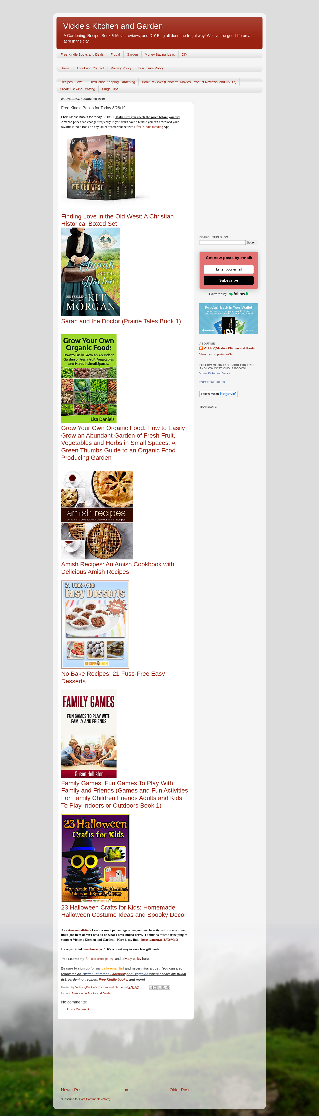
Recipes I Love (72, 82)
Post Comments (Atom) (94, 1099)
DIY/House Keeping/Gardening (112, 82)
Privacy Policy (121, 68)
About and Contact (90, 68)
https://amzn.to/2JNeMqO (159, 939)
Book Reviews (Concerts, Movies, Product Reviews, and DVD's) (189, 82)
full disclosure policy (100, 958)
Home (65, 68)
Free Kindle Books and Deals (82, 54)
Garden (132, 54)
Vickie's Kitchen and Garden (113, 26)
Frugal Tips (110, 89)
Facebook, (118, 974)
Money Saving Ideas (160, 54)
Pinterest (101, 974)
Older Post (179, 1089)
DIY (184, 54)
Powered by (228, 294)
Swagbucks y (91, 949)
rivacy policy (132, 958)
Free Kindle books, (113, 979)
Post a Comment (78, 1009)
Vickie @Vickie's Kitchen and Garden (230, 348)
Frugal (115, 54)
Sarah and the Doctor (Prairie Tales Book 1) (121, 321)
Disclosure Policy (150, 68)
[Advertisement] (125, 1053)
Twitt (86, 974)
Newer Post (72, 1089)
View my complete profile (216, 354)
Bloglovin (141, 974)
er (91, 974)
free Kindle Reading (149, 127)
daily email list (113, 968)
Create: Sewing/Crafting (77, 89)
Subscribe (228, 280)
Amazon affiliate (79, 930)
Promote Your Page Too (212, 381)
